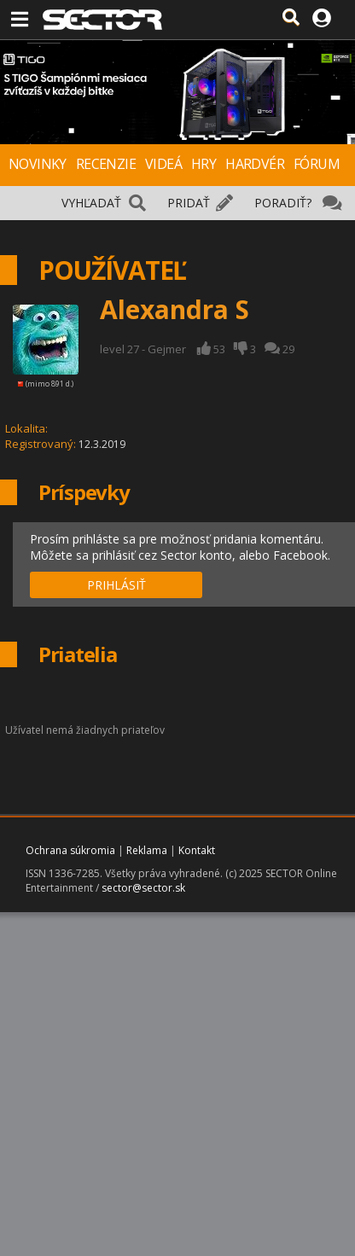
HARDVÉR (254, 163)
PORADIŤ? (282, 203)
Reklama (146, 850)
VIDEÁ (163, 163)
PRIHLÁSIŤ (116, 585)
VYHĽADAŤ (91, 203)
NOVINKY (38, 163)
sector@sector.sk (143, 888)
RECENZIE (106, 163)
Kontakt (196, 850)
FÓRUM (317, 163)
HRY (203, 163)
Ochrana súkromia (70, 850)
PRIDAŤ (188, 203)
